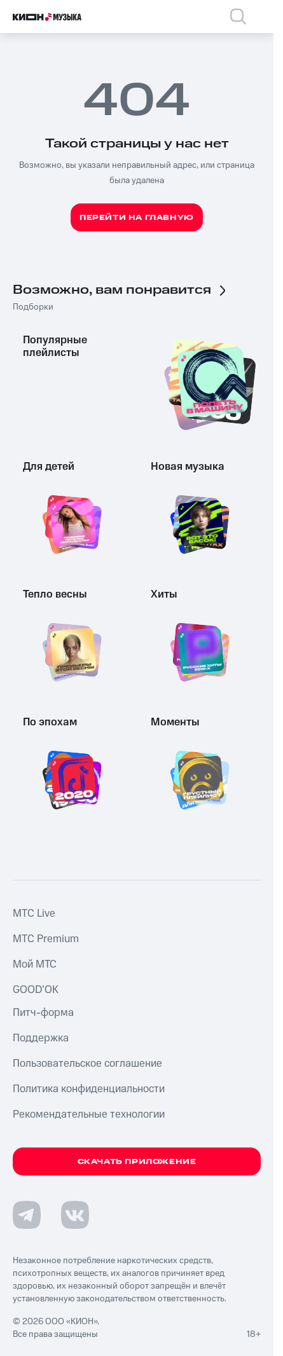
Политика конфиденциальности (89, 1089)
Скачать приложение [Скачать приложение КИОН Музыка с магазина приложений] (137, 1161)
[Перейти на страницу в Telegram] (27, 1215)
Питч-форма (43, 1012)
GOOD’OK (36, 989)
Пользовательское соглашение (87, 1063)
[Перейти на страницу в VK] (75, 1215)
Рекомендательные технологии (89, 1114)
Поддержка (41, 1038)
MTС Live (34, 913)
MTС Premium (46, 939)
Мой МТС (35, 964)
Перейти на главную (136, 217)
